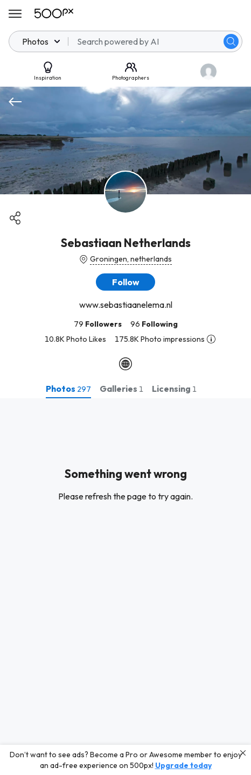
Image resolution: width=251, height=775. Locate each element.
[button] (125, 282)
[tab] (68, 388)
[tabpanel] (125, 586)
